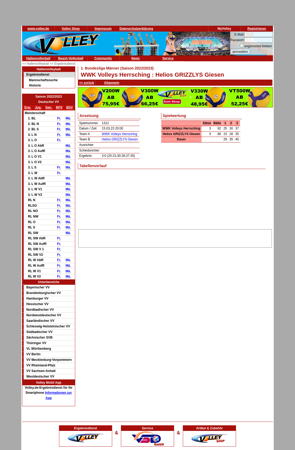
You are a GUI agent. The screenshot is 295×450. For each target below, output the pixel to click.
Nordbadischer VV (40, 309)
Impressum (103, 29)
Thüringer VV (36, 343)
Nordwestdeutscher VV (43, 315)
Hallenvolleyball (38, 58)
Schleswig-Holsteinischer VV (48, 326)
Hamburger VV (37, 298)
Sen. (48, 107)
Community (103, 58)
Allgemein (111, 83)
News (135, 58)
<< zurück (86, 83)
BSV (69, 107)
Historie (35, 85)
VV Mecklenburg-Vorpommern (49, 360)
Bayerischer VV (38, 287)
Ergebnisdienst (37, 74)
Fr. (59, 118)
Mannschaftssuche (43, 80)
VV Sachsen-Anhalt (41, 371)
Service (168, 58)
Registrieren (256, 29)
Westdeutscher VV (40, 376)
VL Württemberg (38, 349)
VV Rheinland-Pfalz (40, 365)
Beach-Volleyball (70, 58)
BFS (59, 107)
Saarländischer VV (40, 321)
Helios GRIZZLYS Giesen (120, 139)
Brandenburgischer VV (43, 293)
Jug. (38, 107)
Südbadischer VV (39, 332)
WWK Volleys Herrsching (119, 134)
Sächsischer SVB (39, 337)
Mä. (68, 118)
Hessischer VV (37, 304)
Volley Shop (71, 29)
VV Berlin (33, 354)
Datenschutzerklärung (136, 29)
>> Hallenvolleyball (36, 64)
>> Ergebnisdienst (62, 64)
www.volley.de (38, 29)
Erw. (27, 107)
